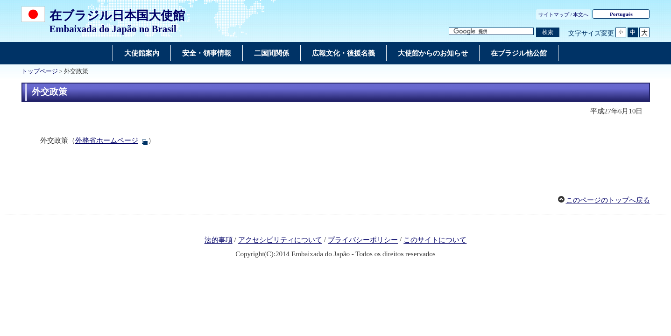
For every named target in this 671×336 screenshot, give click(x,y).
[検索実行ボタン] (547, 32)
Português (621, 14)
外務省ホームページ (106, 140)
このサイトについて (434, 240)
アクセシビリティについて (280, 240)
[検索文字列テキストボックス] (491, 31)
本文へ (580, 14)
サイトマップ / (555, 14)
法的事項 (219, 240)
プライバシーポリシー (363, 240)
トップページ (39, 71)
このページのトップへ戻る (608, 200)
